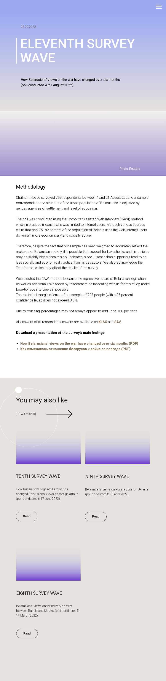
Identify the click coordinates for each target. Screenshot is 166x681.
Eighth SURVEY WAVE (39, 593)
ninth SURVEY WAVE (107, 476)
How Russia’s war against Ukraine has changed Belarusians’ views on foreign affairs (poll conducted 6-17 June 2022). (47, 493)
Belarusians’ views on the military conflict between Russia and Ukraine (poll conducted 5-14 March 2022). (48, 610)
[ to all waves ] (24, 414)
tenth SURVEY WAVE (38, 476)
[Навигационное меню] (159, 7)
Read (27, 633)
